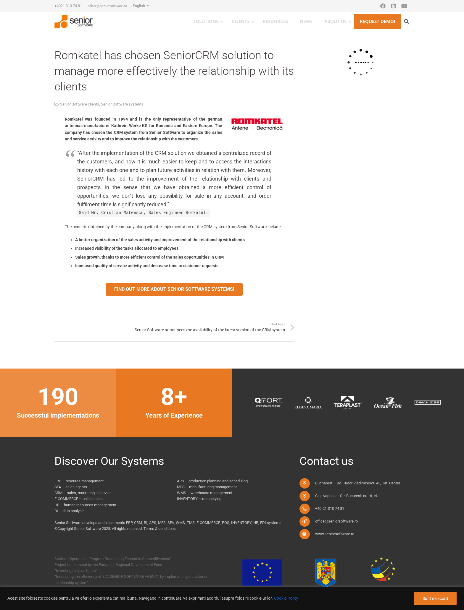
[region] (232, 598)
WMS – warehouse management (204, 493)
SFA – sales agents (70, 487)
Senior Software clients (79, 104)
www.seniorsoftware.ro (334, 534)
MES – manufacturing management (207, 487)
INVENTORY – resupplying (199, 499)
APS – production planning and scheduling (212, 481)
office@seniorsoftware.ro (336, 521)
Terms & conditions (160, 528)
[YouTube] (404, 6)
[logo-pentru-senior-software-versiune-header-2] (73, 21)
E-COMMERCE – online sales (78, 499)
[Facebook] (383, 6)
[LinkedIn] (393, 6)
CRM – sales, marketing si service (83, 493)
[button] (141, 6)
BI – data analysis (69, 511)
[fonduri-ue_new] (324, 574)
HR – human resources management (85, 505)
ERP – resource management (79, 481)
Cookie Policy (286, 598)
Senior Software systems (122, 104)
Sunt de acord (435, 598)
